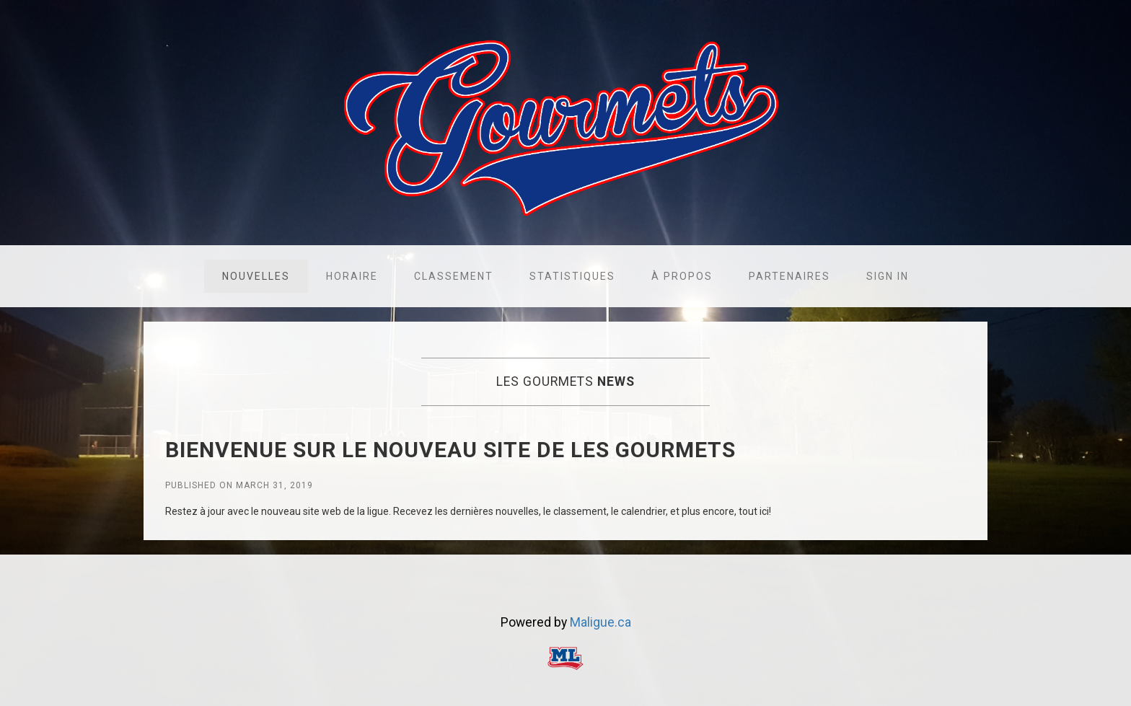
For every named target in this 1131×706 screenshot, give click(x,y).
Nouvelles (256, 276)
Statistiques (572, 276)
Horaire (352, 276)
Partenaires (789, 276)
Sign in (887, 276)
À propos (682, 276)
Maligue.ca (600, 622)
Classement (453, 276)
